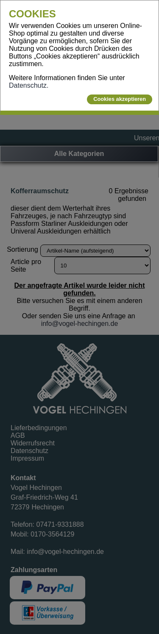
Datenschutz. (28, 85)
